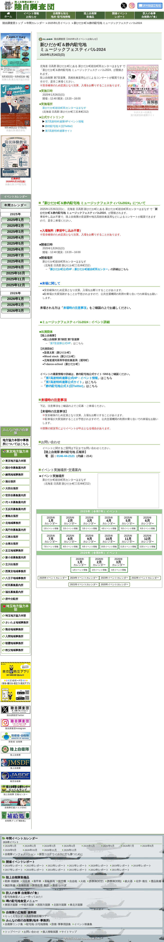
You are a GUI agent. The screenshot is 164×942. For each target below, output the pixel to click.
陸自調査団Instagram (15, 724)
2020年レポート (99, 865)
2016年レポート (35, 869)
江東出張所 (11, 536)
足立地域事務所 (14, 550)
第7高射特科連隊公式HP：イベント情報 (72, 378)
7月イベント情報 (51, 547)
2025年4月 (15, 238)
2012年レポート (99, 869)
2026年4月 (69, 846)
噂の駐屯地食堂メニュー (22, 901)
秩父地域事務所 (14, 650)
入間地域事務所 (14, 636)
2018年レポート (142, 865)
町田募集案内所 (14, 585)
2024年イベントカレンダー (84, 578)
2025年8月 (15, 261)
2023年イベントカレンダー (114, 578)
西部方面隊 (43, 904)
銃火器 (128, 881)
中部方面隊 (27, 904)
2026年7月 (128, 846)
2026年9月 (10, 850)
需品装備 (156, 881)
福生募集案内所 (14, 592)
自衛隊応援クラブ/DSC (15, 803)
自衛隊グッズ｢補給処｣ (15, 816)
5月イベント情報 (128, 528)
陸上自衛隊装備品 (90, 15)
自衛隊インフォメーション (20, 854)
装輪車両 (50, 881)
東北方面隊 (76, 904)
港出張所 (10, 481)
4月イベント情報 (109, 528)
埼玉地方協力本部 (16, 607)
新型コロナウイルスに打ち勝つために (61, 854)
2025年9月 (15, 267)
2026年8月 (148, 846)
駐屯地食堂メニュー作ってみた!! (24, 896)
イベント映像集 (83, 924)
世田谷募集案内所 (15, 495)
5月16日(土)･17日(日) (16, 128)
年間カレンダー (15, 205)
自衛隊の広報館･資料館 (21, 912)
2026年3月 (15, 311)
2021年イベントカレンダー (84, 584)
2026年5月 (89, 846)
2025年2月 (15, 226)
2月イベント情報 (70, 528)
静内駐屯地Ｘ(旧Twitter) (59, 126)
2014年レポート (57, 869)
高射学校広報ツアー (37, 916)
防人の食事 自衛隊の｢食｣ (22, 893)
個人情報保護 (50, 931)
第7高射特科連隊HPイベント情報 (64, 121)
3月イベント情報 (89, 528)
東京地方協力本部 (16, 453)
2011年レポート (121, 869)
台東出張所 (11, 543)
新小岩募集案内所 (15, 557)
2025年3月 (15, 232)
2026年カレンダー (79, 562)
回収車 (26, 881)
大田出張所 (11, 488)
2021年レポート (78, 865)
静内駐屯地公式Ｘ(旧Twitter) (64, 386)
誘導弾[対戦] (114, 881)
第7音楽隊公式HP (60, 343)
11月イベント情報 (128, 547)
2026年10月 (30, 850)
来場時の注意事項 (74, 307)
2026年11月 (50, 850)
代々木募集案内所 (15, 502)
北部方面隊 (60, 904)
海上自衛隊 (15, 763)
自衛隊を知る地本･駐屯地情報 (60, 15)
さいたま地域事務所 (16, 622)
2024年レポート (14, 865)
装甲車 (37, 881)
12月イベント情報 (147, 547)
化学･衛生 (141, 881)
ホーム (8, 16)
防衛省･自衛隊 (15, 737)
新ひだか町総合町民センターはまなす (64, 107)
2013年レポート (78, 869)
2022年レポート (57, 865)
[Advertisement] (99, 165)
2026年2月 (15, 305)
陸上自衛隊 (15, 750)
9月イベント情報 (89, 547)
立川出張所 (11, 564)
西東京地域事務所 (15, 571)
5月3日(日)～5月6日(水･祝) (16, 77)
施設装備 (10, 885)
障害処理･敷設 (40, 885)
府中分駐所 (11, 599)
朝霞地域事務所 (14, 643)
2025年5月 (15, 244)
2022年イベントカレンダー (145, 578)
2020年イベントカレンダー (114, 584)
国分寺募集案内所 (15, 467)
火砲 (83, 881)
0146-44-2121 (66, 456)
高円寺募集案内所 (15, 529)
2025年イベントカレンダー (53, 578)
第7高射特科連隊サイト (58, 130)
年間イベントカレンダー (22, 838)
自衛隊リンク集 (14, 924)
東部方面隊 (11, 904)
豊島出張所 (11, 516)
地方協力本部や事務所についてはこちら (16, 442)
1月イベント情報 (51, 528)
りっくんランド (14, 916)
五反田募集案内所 (15, 509)
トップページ (12, 931)
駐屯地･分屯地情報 (37, 924)
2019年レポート (121, 865)
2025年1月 (15, 220)
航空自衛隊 (15, 777)
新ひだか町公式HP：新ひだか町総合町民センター (79, 269)
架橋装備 (23, 885)
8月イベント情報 (70, 547)
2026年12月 (70, 850)
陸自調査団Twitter (15, 711)
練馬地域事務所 (14, 474)
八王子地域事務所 (15, 578)
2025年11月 (15, 279)
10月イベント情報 (109, 547)
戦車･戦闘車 (12, 881)
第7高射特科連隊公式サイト (64, 382)
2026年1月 (15, 299)
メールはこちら (152, 5)
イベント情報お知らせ (31, 15)
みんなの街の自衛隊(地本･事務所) (28, 920)
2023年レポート (35, 865)
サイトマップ (69, 931)
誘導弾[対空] (96, 881)
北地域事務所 (13, 523)
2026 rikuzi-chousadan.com (83, 938)
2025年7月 (15, 255)
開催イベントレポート (120, 15)
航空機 (62, 881)
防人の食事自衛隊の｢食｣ (149, 15)
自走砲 (73, 881)
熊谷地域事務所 (14, 629)
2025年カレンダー (51, 520)
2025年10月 (15, 273)
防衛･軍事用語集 (61, 924)
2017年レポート (14, 869)
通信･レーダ (59, 885)
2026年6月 (108, 846)
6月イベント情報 (147, 528)
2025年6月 (15, 249)
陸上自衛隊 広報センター (15, 790)
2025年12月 (15, 285)
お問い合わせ (31, 931)
